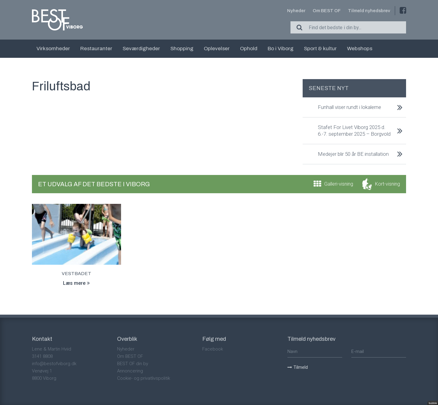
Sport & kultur (320, 48)
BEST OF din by (132, 363)
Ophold (248, 48)
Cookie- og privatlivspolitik (143, 378)
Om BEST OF (327, 10)
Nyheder (296, 10)
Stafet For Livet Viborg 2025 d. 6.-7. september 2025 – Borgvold (354, 130)
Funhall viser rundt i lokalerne (349, 107)
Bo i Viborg (281, 48)
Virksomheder (53, 48)
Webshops (359, 48)
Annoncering (130, 371)
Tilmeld (297, 367)
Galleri (338, 184)
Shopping (181, 48)
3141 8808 (42, 356)
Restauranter (96, 48)
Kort (387, 184)
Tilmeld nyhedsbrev (369, 10)
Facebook (212, 349)
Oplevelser (217, 48)
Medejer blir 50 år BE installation (353, 154)
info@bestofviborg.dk (54, 363)
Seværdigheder (141, 48)
